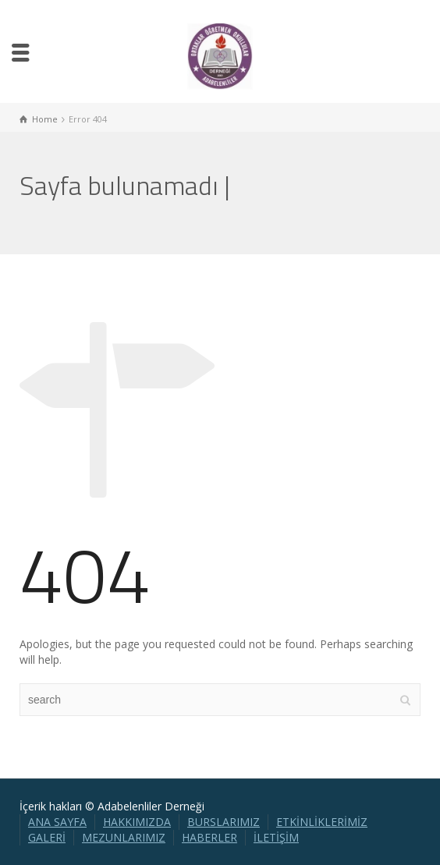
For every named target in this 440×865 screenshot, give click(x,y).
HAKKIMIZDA (137, 821)
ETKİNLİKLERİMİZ (321, 821)
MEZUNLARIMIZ (123, 837)
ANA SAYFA (57, 821)
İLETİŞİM (276, 837)
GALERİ (47, 837)
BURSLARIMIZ (223, 821)
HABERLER (209, 837)
